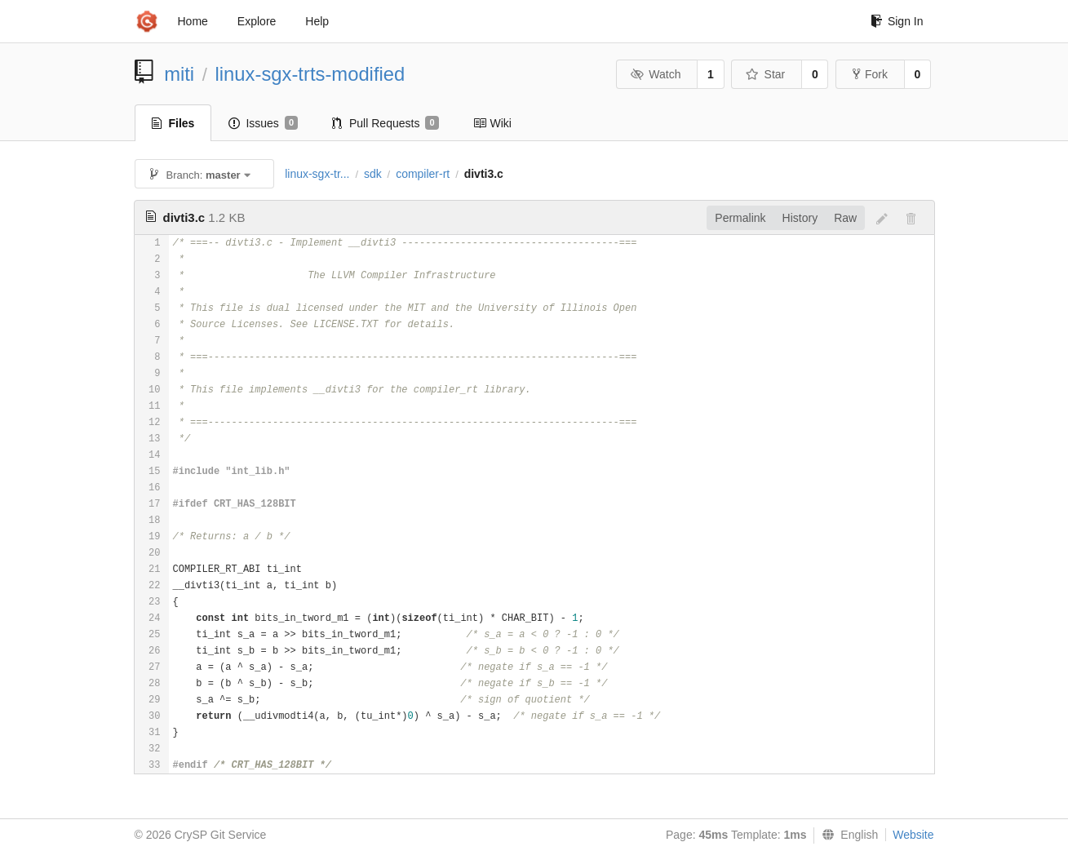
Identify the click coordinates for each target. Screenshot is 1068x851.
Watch (656, 74)
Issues (263, 123)
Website (913, 834)
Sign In (897, 21)
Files (173, 123)
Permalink (740, 217)
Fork (870, 74)
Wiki (492, 123)
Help (317, 21)
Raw (845, 217)
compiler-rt (423, 173)
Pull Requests (385, 123)
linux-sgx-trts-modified (310, 74)
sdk (373, 173)
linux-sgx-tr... (317, 174)
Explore (256, 21)
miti (179, 74)
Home (193, 21)
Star (765, 74)
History (800, 217)
